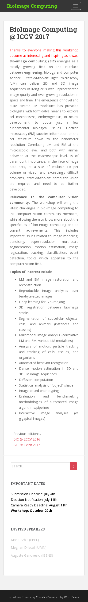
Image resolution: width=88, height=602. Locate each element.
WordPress (71, 597)
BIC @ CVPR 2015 (26, 445)
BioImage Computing (32, 6)
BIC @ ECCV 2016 (26, 439)
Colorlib (41, 597)
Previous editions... (27, 433)
